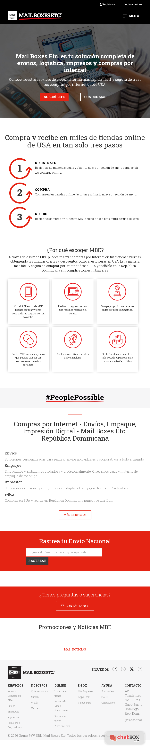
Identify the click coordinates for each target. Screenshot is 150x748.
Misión (35, 697)
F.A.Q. (104, 697)
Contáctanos (76, 606)
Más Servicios (75, 515)
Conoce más (95, 97)
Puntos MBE (84, 702)
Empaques (13, 711)
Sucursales (107, 691)
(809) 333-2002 (133, 720)
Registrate (107, 4)
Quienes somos (39, 691)
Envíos (11, 706)
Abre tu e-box (62, 726)
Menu (134, 16)
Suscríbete (54, 97)
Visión (34, 702)
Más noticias (75, 649)
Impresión (13, 717)
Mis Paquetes (85, 691)
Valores (35, 708)
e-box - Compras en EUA (14, 695)
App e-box (84, 697)
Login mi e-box (133, 4)
